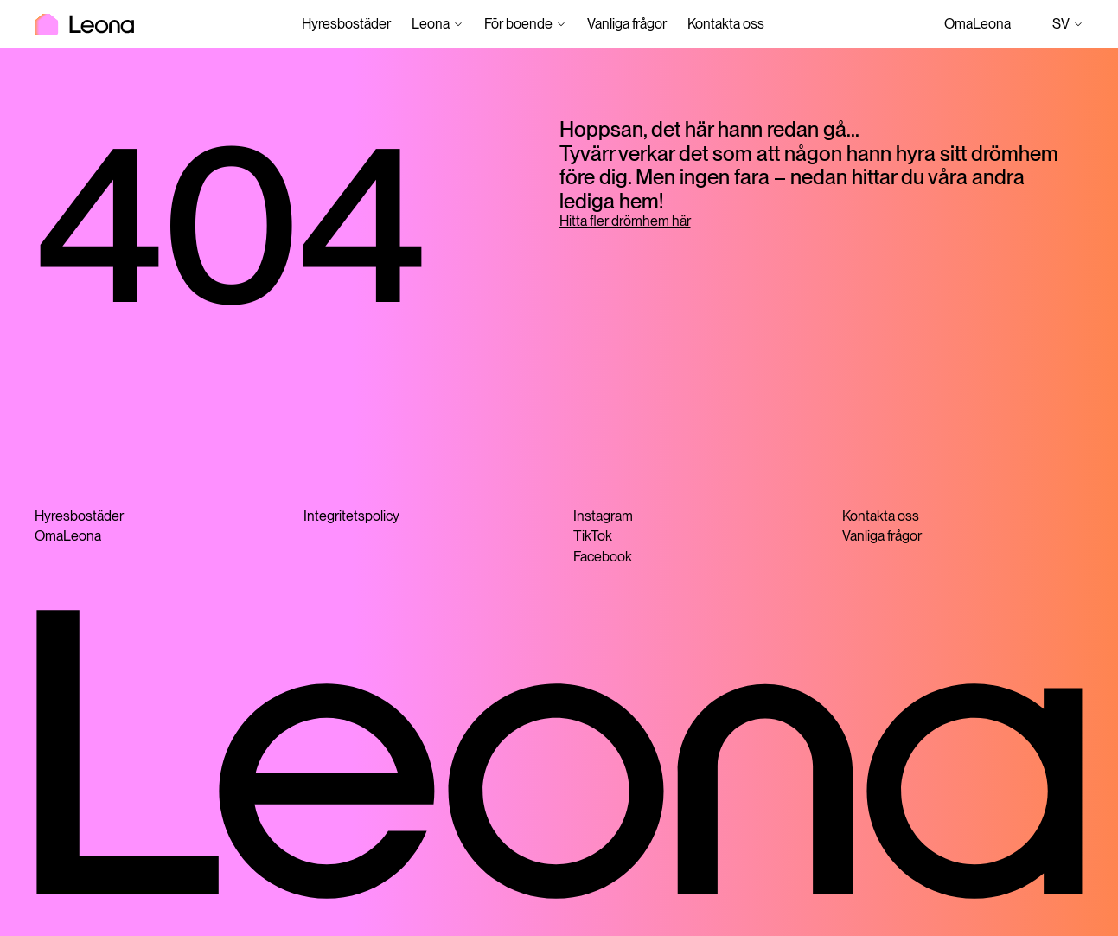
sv (1067, 24)
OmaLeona (977, 24)
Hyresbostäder (346, 24)
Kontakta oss (725, 24)
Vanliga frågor (627, 24)
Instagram (603, 516)
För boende (518, 24)
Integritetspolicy (351, 516)
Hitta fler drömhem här (625, 221)
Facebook (602, 556)
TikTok (592, 536)
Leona (431, 24)
